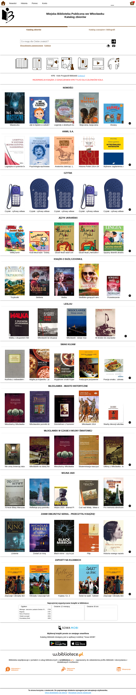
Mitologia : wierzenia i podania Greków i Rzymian (34, 609)
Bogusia (22, 612)
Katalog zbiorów (33, 30)
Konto (44, 3)
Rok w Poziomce (24, 614)
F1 (117, 3)
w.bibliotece (66, 660)
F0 (112, 3)
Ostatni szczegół (24, 616)
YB (100, 3)
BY (106, 3)
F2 (123, 3)
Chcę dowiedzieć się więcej (56, 693)
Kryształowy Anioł (25, 618)
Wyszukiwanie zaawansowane (31, 46)
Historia (24, 3)
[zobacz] (81, 76)
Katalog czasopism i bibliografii (102, 30)
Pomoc (35, 3)
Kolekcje (47, 46)
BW (95, 3)
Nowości (12, 3)
